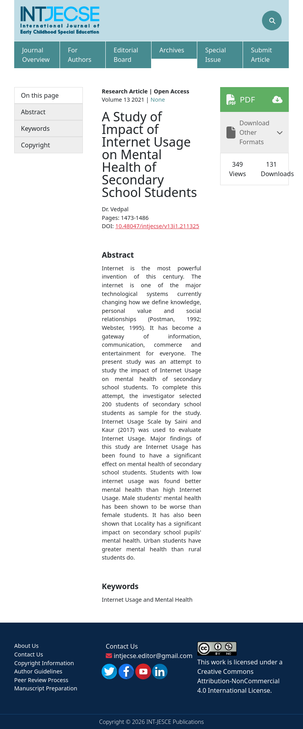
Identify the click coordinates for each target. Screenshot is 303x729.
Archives (171, 50)
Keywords (35, 128)
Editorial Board (126, 55)
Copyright (35, 145)
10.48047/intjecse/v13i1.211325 (157, 226)
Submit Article (261, 55)
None (158, 99)
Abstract (33, 112)
